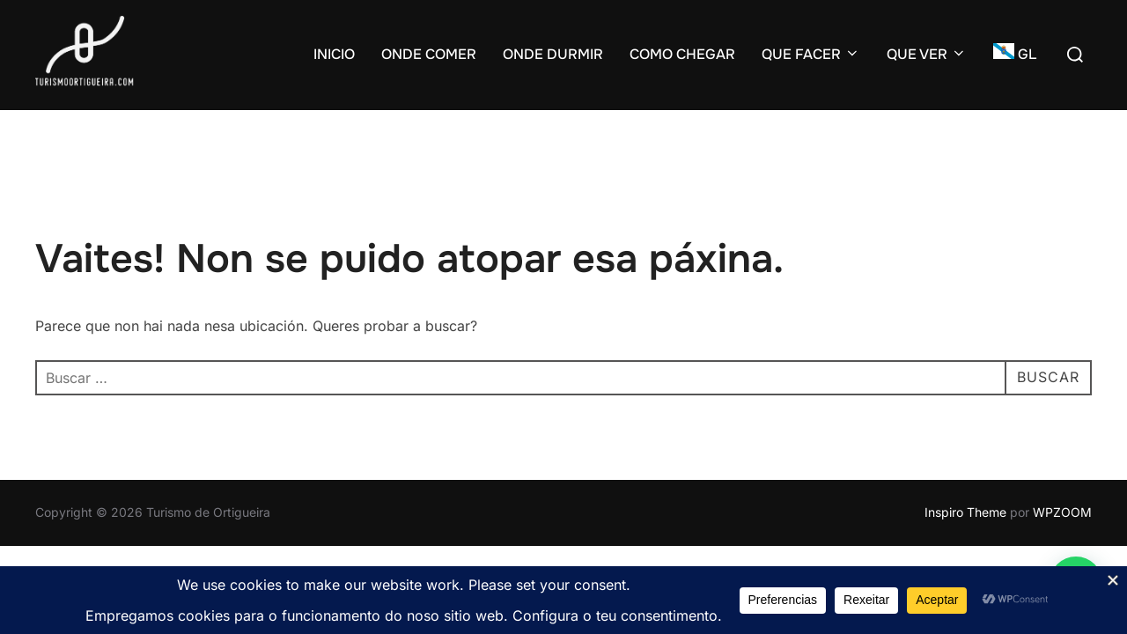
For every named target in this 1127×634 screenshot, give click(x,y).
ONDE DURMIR (553, 54)
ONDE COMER (428, 54)
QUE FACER (811, 54)
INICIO (334, 54)
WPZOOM (1062, 512)
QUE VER (927, 54)
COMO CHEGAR (682, 54)
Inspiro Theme (965, 512)
